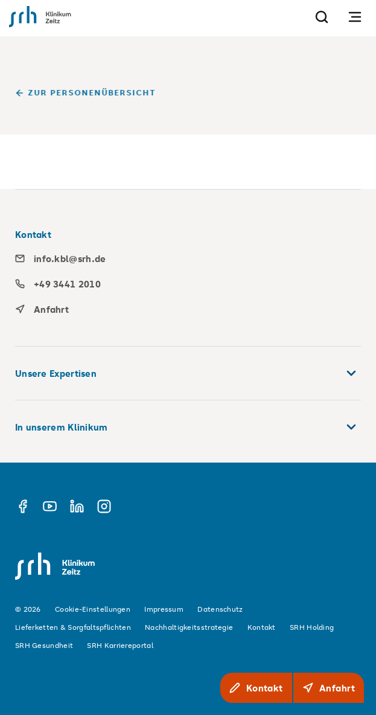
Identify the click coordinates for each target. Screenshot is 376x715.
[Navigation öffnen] (355, 16)
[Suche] (322, 16)
